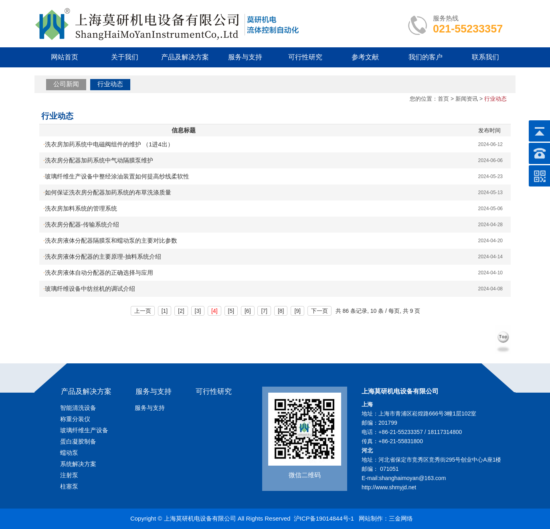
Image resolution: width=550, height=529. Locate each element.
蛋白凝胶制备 (78, 441)
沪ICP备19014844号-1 (324, 518)
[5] (231, 311)
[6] (248, 311)
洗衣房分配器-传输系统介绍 (81, 224)
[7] (264, 311)
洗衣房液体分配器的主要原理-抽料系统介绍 (102, 256)
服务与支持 (245, 57)
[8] (281, 311)
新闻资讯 (466, 98)
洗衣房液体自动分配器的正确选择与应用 (98, 272)
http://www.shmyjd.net (389, 487)
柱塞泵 (69, 486)
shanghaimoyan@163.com (412, 478)
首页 (443, 98)
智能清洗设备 (78, 407)
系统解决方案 (78, 463)
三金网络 (401, 518)
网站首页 (64, 57)
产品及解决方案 (185, 57)
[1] (165, 311)
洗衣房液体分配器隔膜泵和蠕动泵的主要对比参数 (110, 240)
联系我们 (485, 57)
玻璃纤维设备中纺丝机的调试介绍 (89, 288)
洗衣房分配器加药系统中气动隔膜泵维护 (98, 160)
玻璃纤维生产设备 (84, 430)
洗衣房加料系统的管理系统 (80, 208)
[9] (297, 311)
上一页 (142, 311)
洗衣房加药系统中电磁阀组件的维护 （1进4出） (108, 144)
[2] (181, 311)
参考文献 (365, 57)
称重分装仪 (75, 418)
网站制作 (371, 518)
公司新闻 (66, 84)
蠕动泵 (69, 452)
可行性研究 (305, 57)
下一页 (319, 311)
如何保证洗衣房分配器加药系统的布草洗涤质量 (107, 192)
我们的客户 (425, 57)
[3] (198, 311)
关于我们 (124, 57)
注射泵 (69, 475)
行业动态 (110, 84)
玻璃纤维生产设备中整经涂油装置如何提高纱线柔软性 (116, 176)
